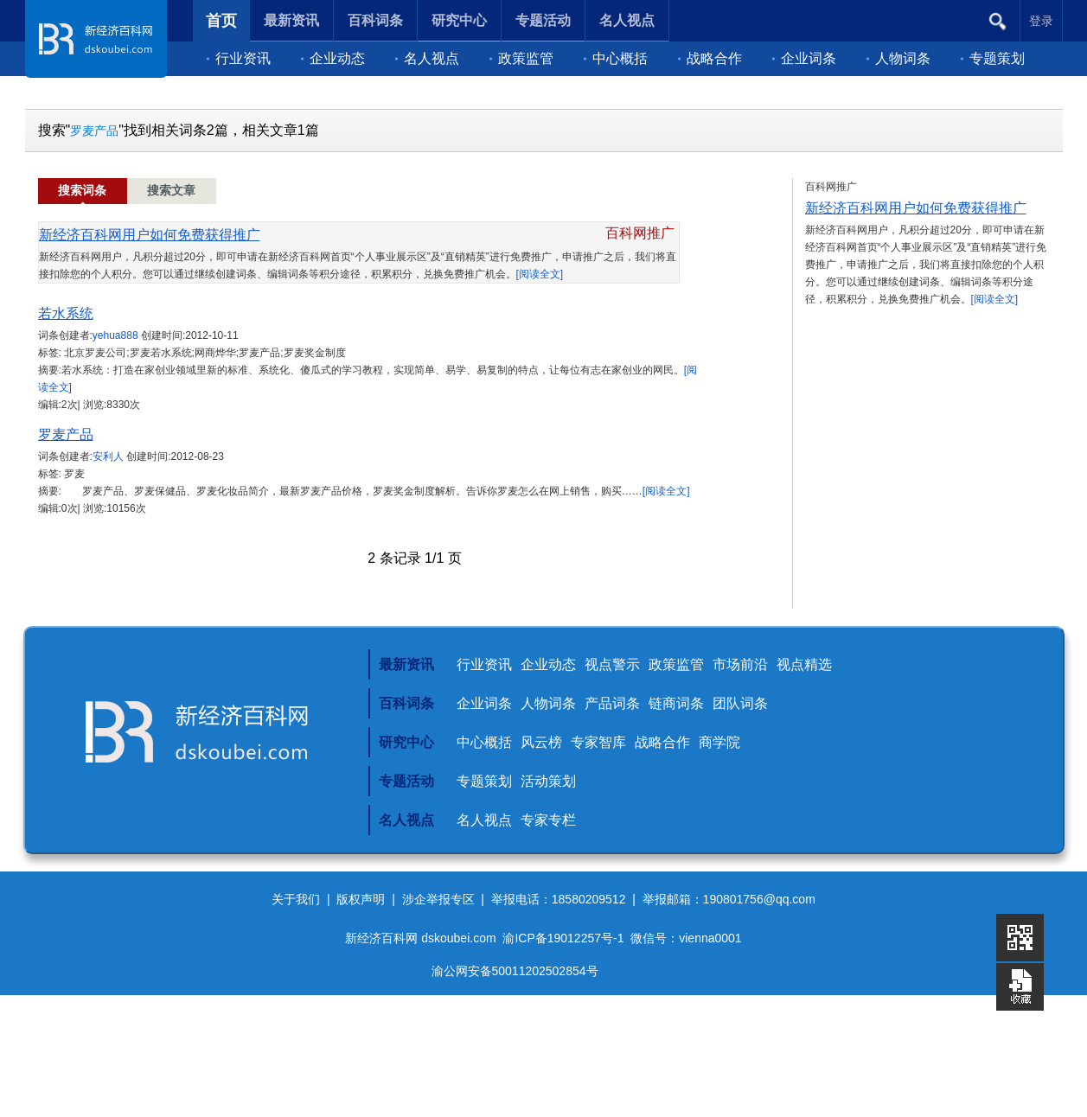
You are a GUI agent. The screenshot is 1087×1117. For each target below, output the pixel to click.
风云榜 (541, 742)
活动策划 (548, 781)
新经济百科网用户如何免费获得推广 (149, 234)
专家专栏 (548, 820)
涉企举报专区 (438, 899)
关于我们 (296, 899)
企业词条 (804, 58)
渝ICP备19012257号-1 (562, 938)
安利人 (108, 456)
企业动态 (333, 58)
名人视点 (427, 58)
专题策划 (993, 58)
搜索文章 (171, 190)
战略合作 (710, 58)
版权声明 (360, 899)
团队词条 (740, 703)
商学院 (719, 742)
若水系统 (65, 313)
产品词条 (612, 703)
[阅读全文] (540, 274)
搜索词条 (82, 190)
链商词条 (676, 703)
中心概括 (616, 58)
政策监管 (521, 58)
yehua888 (115, 335)
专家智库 (598, 742)
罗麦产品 (94, 130)
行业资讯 (239, 58)
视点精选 (804, 664)
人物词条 (898, 58)
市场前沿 (740, 664)
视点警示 (612, 664)
